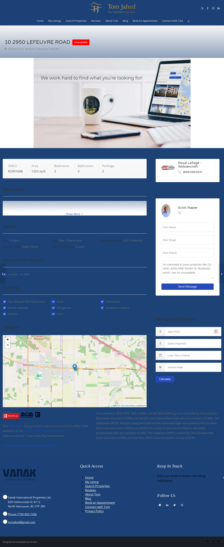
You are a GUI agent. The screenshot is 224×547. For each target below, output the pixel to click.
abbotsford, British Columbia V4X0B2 (33, 49)
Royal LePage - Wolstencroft (189, 164)
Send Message (187, 286)
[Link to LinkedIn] (218, 8)
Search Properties (97, 486)
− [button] (8, 345)
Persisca (33, 542)
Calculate (165, 379)
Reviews (90, 490)
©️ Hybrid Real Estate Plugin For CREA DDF (29, 445)
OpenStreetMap (128, 406)
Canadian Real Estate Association (44, 431)
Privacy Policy (94, 511)
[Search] (187, 20)
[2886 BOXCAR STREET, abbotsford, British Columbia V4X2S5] (221, 274)
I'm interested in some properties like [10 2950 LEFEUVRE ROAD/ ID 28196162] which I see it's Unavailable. (187, 270)
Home (89, 478)
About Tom (92, 494)
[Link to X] (202, 8)
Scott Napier (187, 207)
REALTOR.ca (15, 426)
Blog (88, 498)
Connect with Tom (97, 507)
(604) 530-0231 (192, 172)
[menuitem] (40, 20)
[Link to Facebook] (207, 8)
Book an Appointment (100, 503)
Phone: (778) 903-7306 (22, 514)
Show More (74, 214)
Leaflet (114, 406)
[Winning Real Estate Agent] (112, 8)
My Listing (92, 482)
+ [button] (8, 340)
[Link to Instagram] (213, 8)
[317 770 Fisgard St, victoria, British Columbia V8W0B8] (3, 274)
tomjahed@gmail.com (21, 522)
